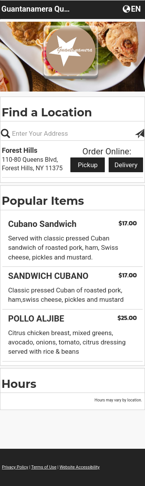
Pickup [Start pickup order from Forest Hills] (87, 165)
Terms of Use (43, 467)
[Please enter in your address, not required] (72, 133)
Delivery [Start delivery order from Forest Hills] (126, 165)
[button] (132, 8)
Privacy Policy (15, 467)
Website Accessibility (80, 467)
